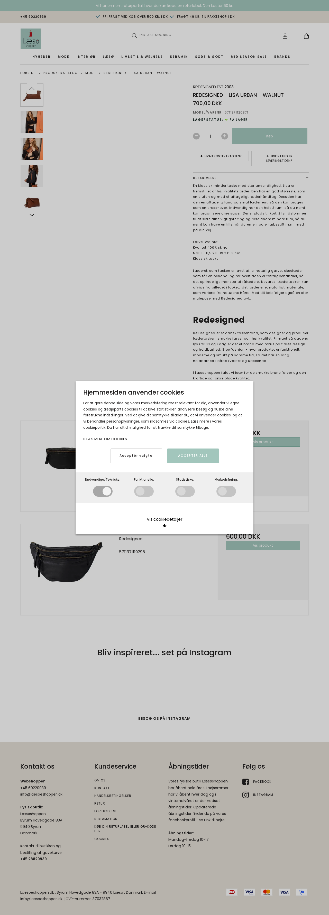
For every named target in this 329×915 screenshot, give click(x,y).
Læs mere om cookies (105, 439)
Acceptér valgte (136, 455)
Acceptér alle (193, 455)
